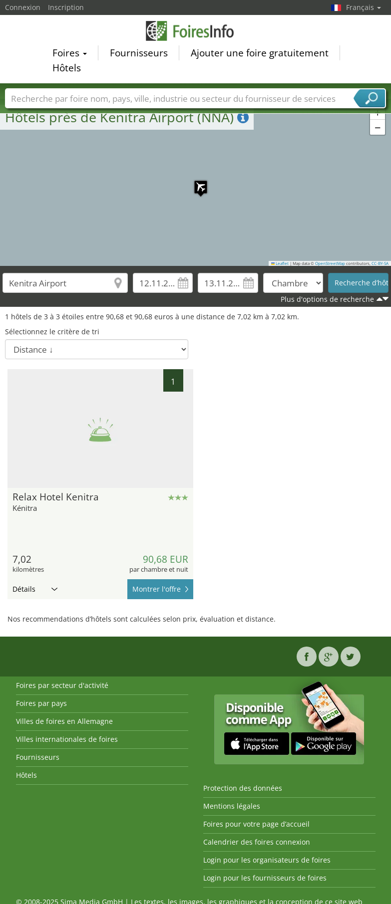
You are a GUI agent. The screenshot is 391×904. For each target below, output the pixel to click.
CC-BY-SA (380, 263)
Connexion (22, 7)
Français (363, 7)
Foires (69, 52)
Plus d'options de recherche (327, 299)
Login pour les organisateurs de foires (267, 860)
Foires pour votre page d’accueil (256, 824)
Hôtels (66, 67)
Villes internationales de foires (67, 739)
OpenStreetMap (330, 263)
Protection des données (242, 788)
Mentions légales (231, 806)
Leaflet (280, 263)
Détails (34, 589)
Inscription (66, 7)
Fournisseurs (139, 52)
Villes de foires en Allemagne (64, 721)
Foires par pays (41, 703)
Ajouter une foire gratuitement (260, 52)
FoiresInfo (196, 31)
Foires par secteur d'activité (62, 685)
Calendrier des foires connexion (256, 842)
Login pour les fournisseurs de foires (265, 878)
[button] (196, 182)
